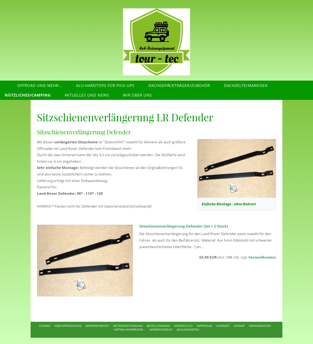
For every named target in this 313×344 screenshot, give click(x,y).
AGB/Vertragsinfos (68, 326)
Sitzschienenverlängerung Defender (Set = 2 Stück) (183, 226)
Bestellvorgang (158, 326)
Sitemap (239, 326)
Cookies (44, 326)
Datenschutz (183, 326)
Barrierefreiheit (97, 326)
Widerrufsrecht (161, 329)
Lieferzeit (223, 326)
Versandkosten (261, 257)
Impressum (204, 326)
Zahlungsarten (188, 329)
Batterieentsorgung (128, 326)
